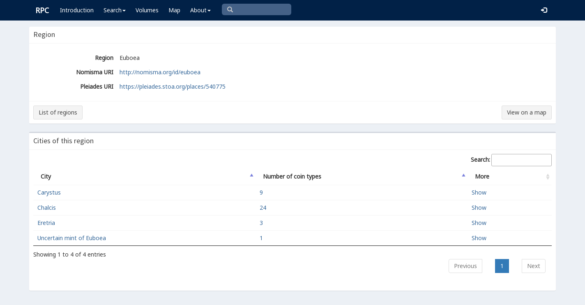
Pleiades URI (96, 86)
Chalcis (46, 207)
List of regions (58, 112)
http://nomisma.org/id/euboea (160, 72)
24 (263, 207)
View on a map (526, 112)
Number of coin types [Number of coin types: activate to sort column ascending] (292, 176)
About (200, 10)
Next (533, 266)
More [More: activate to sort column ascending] (482, 176)
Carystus (49, 192)
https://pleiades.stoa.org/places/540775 (173, 86)
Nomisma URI (94, 72)
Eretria (46, 223)
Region (104, 58)
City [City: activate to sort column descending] (46, 176)
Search (115, 10)
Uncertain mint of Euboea (71, 238)
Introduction (77, 10)
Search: (511, 160)
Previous (465, 266)
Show (479, 192)
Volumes (147, 10)
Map (174, 10)
